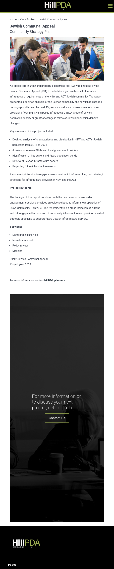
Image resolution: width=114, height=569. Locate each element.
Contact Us (57, 418)
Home (13, 19)
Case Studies (27, 19)
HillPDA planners (54, 281)
